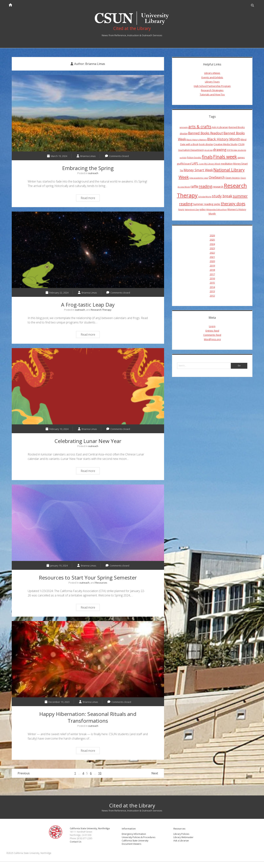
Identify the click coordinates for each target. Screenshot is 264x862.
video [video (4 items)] (203, 210)
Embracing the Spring (88, 114)
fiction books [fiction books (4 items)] (194, 158)
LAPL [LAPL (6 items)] (195, 164)
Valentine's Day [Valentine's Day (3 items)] (192, 210)
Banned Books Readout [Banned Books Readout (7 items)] (205, 133)
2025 (212, 240)
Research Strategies (212, 90)
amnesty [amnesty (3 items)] (184, 128)
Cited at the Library (132, 806)
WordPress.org (212, 339)
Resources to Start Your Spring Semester (88, 523)
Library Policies (181, 834)
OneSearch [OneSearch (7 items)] (217, 178)
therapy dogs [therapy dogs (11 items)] (233, 204)
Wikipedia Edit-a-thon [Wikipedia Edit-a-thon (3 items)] (216, 210)
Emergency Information (134, 834)
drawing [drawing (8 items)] (219, 150)
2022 (212, 253)
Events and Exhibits (212, 78)
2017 (212, 274)
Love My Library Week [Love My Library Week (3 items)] (209, 164)
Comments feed (212, 335)
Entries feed (212, 331)
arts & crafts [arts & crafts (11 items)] (199, 127)
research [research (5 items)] (218, 187)
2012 (212, 296)
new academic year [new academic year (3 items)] (198, 178)
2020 (212, 262)
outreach (93, 173)
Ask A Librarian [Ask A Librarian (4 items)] (220, 127)
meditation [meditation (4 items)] (227, 164)
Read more (90, 199)
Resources (101, 583)
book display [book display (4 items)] (206, 144)
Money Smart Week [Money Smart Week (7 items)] (198, 170)
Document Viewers (131, 844)
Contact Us (76, 842)
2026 (212, 236)
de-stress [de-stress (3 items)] (208, 150)
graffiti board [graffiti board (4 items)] (184, 164)
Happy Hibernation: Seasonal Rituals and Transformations (88, 660)
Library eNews (212, 73)
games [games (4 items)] (241, 158)
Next (154, 774)
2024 (212, 244)
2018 (212, 270)
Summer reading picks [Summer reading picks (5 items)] (206, 205)
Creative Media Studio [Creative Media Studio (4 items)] (226, 144)
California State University (135, 841)
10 (99, 774)
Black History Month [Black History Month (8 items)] (223, 139)
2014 (212, 287)
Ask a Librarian (181, 841)
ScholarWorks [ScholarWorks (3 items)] (204, 197)
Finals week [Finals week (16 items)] (225, 157)
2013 (212, 292)
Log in (212, 327)
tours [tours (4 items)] (181, 210)
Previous (24, 774)
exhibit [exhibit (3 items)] (183, 158)
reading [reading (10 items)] (205, 186)
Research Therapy (101, 310)
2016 (212, 279)
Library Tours (212, 82)
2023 (212, 249)
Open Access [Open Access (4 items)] (232, 178)
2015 (212, 283)
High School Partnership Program (212, 86)
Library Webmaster (184, 837)
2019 (212, 266)
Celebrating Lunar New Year (88, 387)
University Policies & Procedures (138, 837)
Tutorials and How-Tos (212, 95)
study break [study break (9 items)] (222, 196)
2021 (212, 257)
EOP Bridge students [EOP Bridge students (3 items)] (236, 150)
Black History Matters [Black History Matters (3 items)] (196, 140)
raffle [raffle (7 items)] (194, 187)
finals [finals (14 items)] (207, 157)
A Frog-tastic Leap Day (88, 250)
